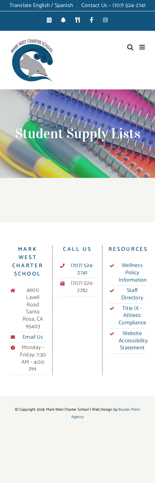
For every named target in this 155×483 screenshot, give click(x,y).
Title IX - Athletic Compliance (132, 316)
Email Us (33, 337)
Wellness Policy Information (132, 273)
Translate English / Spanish (41, 5)
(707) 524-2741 (82, 269)
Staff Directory (132, 294)
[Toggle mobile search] (130, 47)
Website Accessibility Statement (132, 341)
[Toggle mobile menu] (142, 47)
